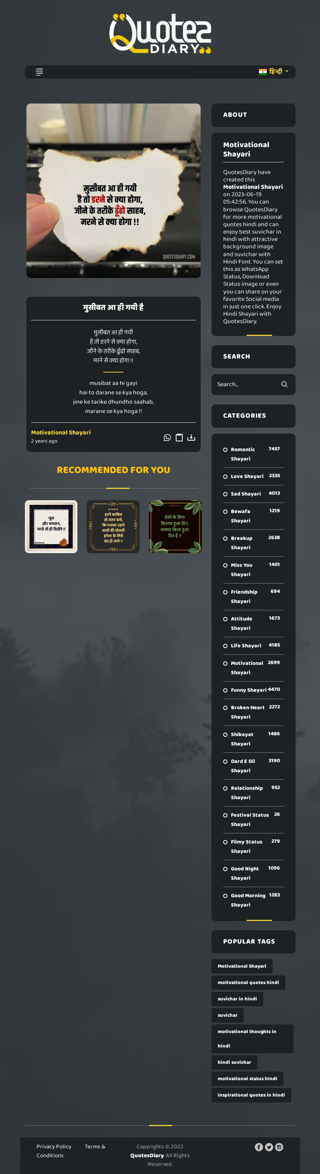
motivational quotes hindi (248, 983)
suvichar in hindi (237, 999)
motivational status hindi (247, 1079)
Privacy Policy (54, 1146)
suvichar (228, 1015)
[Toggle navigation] (39, 72)
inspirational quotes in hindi (251, 1095)
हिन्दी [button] (271, 72)
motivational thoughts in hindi (247, 1039)
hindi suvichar (234, 1062)
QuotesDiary (147, 1155)
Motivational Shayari (61, 433)
